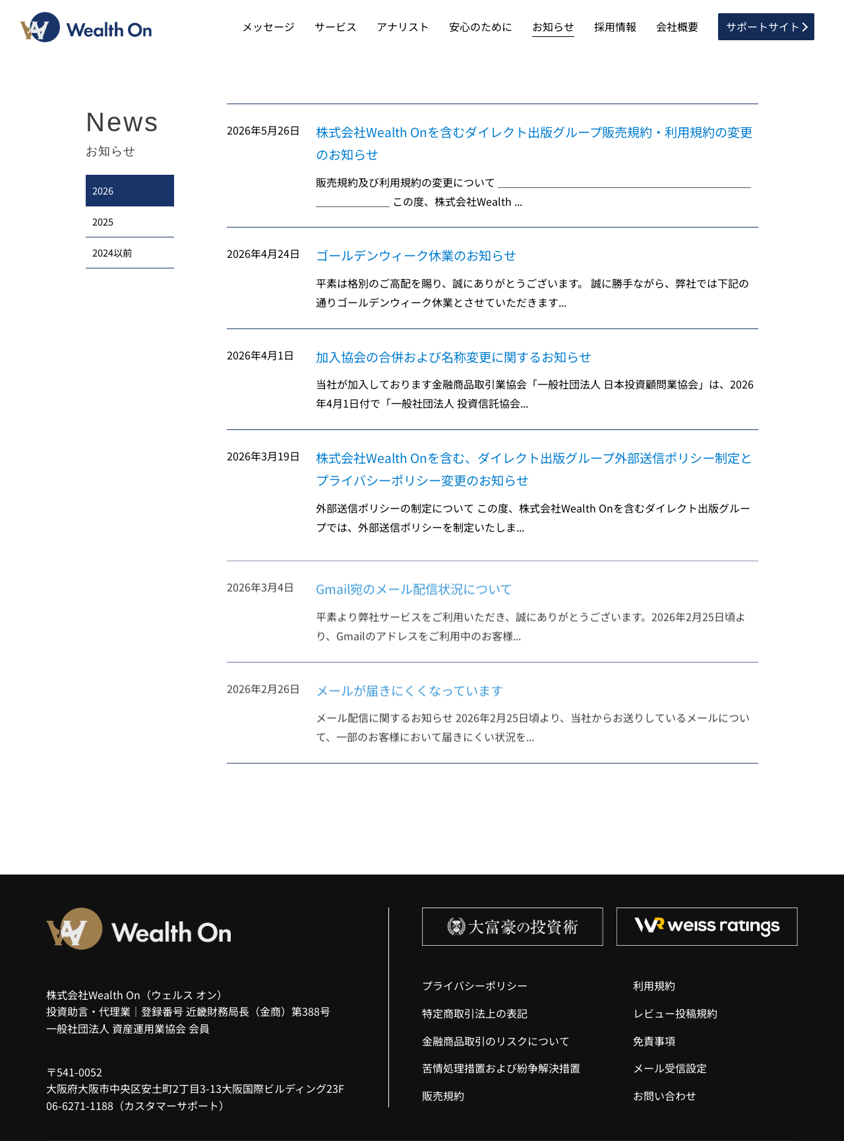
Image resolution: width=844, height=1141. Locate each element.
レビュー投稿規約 (675, 1013)
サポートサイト (763, 26)
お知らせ (553, 26)
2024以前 (112, 252)
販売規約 (443, 1095)
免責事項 (654, 1041)
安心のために (480, 26)
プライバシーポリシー (475, 985)
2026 (102, 190)
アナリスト (403, 26)
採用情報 (615, 26)
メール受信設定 (670, 1068)
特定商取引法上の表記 (475, 1013)
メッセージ (268, 26)
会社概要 (677, 26)
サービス (336, 26)
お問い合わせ (664, 1095)
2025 (102, 221)
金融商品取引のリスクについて (496, 1041)
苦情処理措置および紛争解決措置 (501, 1068)
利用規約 (654, 985)
